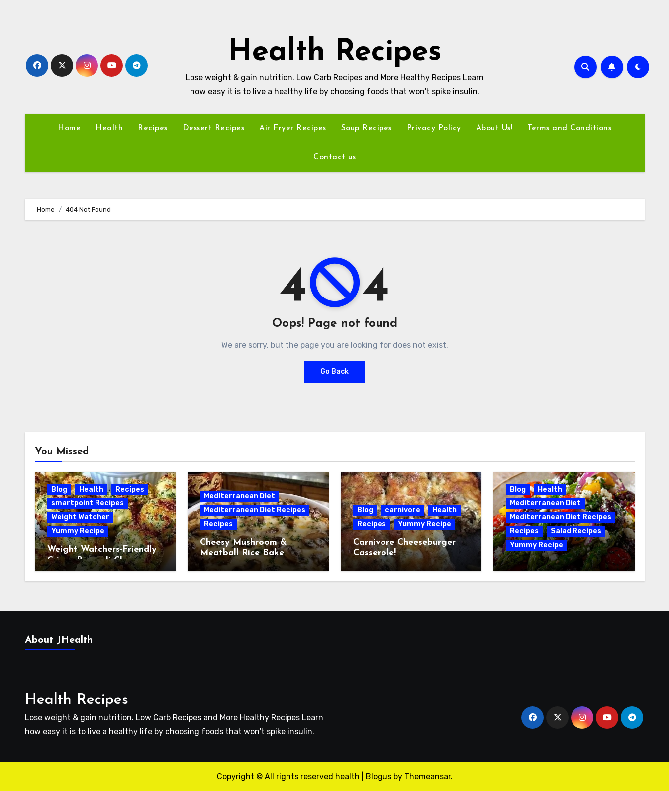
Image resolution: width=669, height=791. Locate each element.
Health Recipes (335, 53)
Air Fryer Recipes (292, 128)
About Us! (494, 128)
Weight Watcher (80, 517)
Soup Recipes (366, 128)
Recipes (153, 128)
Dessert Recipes (214, 128)
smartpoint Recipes (87, 503)
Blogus (378, 776)
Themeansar (427, 776)
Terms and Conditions (569, 128)
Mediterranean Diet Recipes (254, 510)
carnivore (402, 510)
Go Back (334, 371)
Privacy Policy (434, 128)
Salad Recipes (576, 531)
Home (69, 128)
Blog (59, 489)
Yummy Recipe (77, 531)
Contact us (334, 157)
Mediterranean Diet (239, 496)
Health (109, 128)
